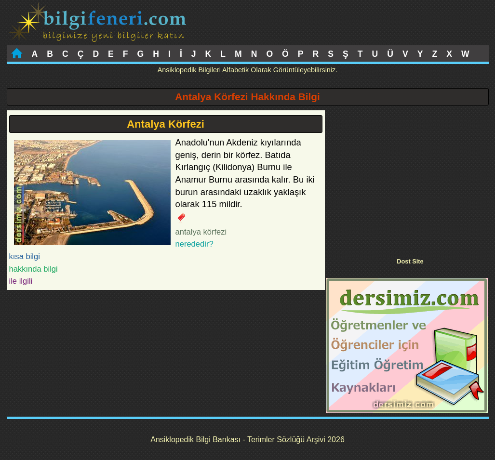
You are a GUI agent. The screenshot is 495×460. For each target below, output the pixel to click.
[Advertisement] (407, 177)
